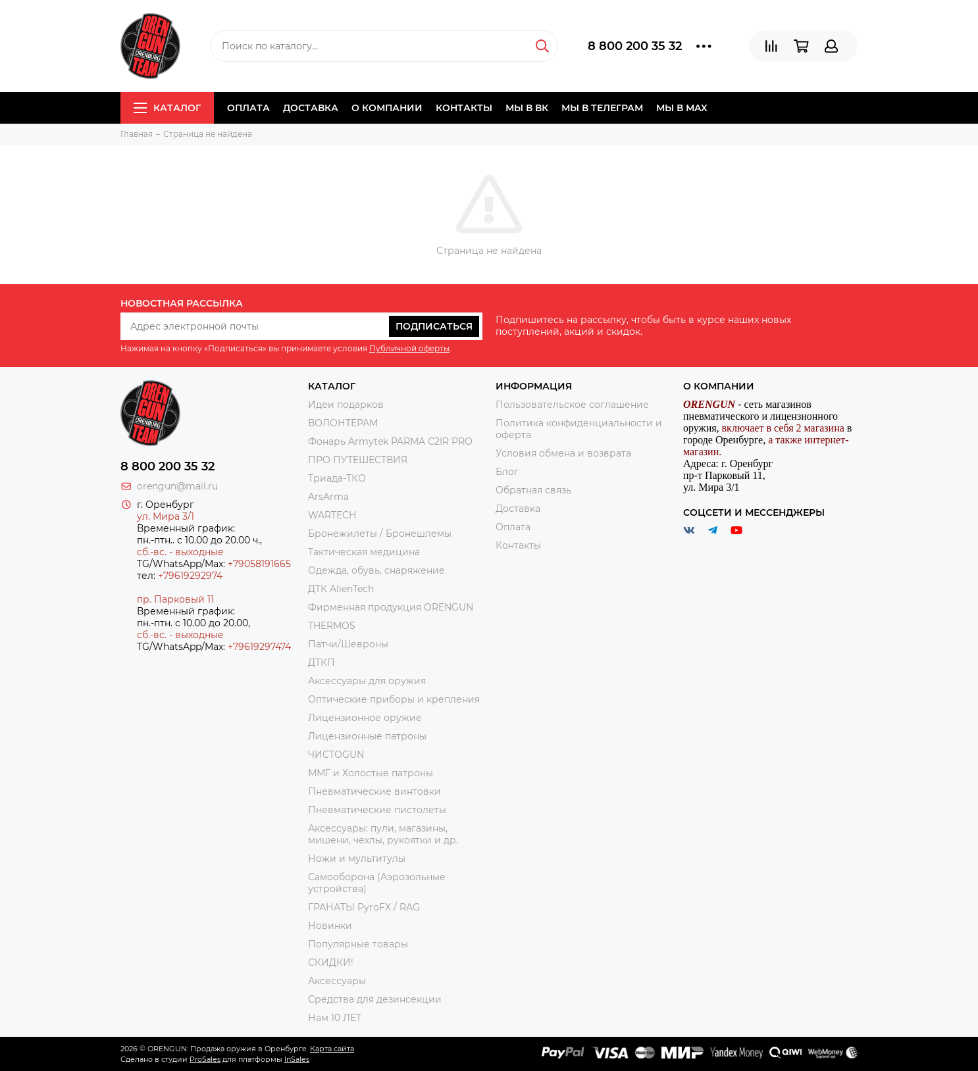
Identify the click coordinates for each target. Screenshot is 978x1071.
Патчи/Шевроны (348, 644)
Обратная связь (533, 490)
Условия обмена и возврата (563, 453)
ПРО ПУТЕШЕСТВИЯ (359, 460)
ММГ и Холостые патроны (370, 773)
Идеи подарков (346, 405)
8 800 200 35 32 (635, 46)
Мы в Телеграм (602, 108)
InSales (296, 1059)
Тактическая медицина (364, 552)
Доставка (310, 108)
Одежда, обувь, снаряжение (376, 570)
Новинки (330, 926)
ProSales (205, 1059)
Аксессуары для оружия (367, 681)
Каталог (167, 108)
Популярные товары (358, 944)
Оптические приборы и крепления (394, 699)
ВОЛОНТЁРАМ (343, 423)
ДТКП (321, 662)
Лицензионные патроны (367, 736)
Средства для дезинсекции (375, 999)
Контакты (464, 108)
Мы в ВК (526, 108)
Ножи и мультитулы (356, 858)
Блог (507, 472)
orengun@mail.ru (177, 486)
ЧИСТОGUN (336, 754)
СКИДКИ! (330, 962)
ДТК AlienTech (341, 589)
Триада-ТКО (337, 478)
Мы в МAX (682, 108)
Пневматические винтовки (374, 791)
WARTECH (332, 515)
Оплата (248, 108)
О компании (387, 108)
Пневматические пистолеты (377, 810)
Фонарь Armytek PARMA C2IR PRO (390, 441)
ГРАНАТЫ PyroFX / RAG (364, 907)
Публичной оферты (409, 348)
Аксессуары (337, 981)
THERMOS (331, 626)
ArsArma (328, 497)
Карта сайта (332, 1048)
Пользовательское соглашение (572, 405)
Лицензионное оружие (365, 718)
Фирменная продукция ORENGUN (390, 607)
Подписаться (434, 326)
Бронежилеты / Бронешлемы (379, 533)
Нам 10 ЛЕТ (334, 1018)
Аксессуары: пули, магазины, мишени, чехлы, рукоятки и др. (383, 834)
